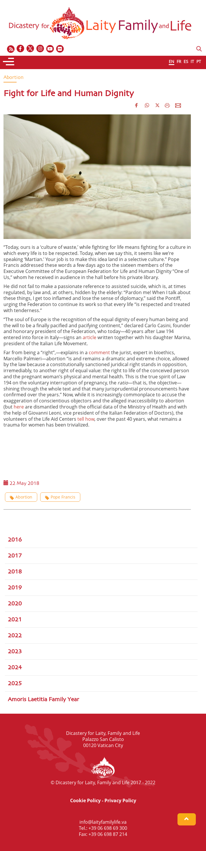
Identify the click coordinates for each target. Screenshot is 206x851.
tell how (85, 419)
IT (192, 61)
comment (99, 352)
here (19, 407)
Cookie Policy (85, 800)
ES (186, 61)
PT (198, 61)
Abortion (21, 497)
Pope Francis (60, 497)
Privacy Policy (120, 800)
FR (179, 61)
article (89, 337)
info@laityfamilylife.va (103, 822)
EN (171, 61)
